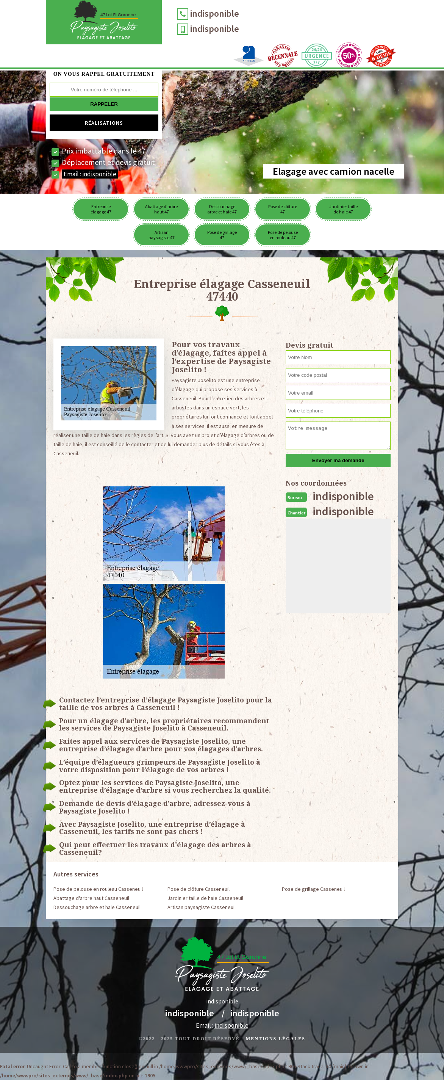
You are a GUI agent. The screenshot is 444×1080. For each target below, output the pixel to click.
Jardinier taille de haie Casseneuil (205, 898)
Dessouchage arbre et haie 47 (222, 209)
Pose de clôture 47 (282, 209)
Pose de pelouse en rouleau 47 (283, 234)
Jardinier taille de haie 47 (343, 209)
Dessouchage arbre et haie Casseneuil (97, 907)
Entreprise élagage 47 (101, 209)
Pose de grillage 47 (222, 234)
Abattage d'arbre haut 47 (161, 209)
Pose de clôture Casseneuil (198, 889)
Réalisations (104, 122)
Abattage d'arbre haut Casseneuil (91, 898)
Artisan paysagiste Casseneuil (201, 907)
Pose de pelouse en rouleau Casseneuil (98, 889)
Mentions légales (275, 1038)
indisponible (215, 13)
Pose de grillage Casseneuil (313, 889)
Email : (90, 174)
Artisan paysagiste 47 (162, 234)
